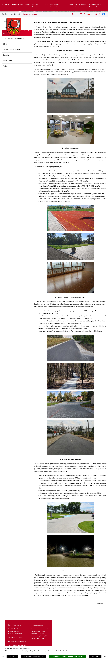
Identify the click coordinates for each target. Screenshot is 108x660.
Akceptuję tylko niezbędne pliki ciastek (68, 656)
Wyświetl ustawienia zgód (33, 656)
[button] (70, 113)
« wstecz (100, 603)
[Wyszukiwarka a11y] (81, 14)
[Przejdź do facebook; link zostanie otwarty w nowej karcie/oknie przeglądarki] (103, 14)
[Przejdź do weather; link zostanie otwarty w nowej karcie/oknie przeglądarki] (96, 14)
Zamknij (95, 656)
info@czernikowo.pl (19, 641)
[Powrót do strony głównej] (5, 14)
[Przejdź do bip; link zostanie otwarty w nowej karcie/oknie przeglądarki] (88, 14)
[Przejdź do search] (73, 14)
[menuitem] (6, 4)
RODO (12, 656)
